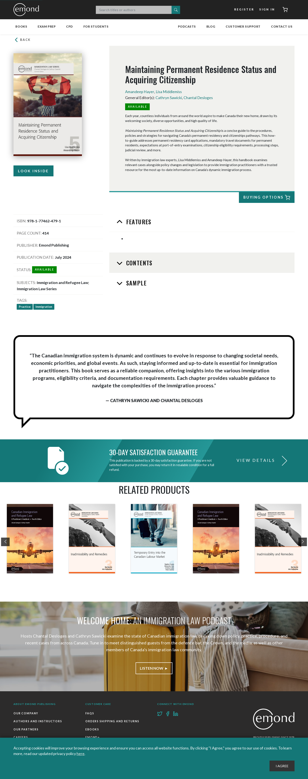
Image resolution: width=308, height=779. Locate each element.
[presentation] (5, 541)
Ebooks (92, 729)
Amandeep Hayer (139, 91)
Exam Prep (47, 26)
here (80, 753)
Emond (27, 9)
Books (21, 26)
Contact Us (282, 26)
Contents (138, 262)
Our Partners (26, 729)
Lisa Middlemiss (169, 91)
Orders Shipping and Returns (112, 721)
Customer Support (243, 26)
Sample (135, 282)
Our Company (25, 713)
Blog (210, 26)
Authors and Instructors (38, 721)
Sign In (267, 9)
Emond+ (92, 737)
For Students (96, 26)
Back (22, 40)
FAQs (89, 713)
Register (244, 9)
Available (137, 106)
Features (137, 221)
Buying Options (266, 198)
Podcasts (187, 26)
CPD (69, 26)
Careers (20, 737)
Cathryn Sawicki (168, 97)
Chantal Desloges (198, 97)
